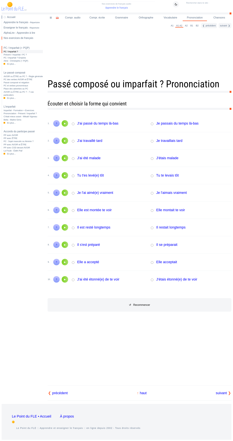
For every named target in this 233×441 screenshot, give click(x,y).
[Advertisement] (22, 209)
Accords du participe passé (19, 131)
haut (143, 393)
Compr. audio (72, 17)
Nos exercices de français (18, 38)
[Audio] (65, 123)
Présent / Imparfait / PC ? (15, 54)
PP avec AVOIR (11, 135)
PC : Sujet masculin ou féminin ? (18, 141)
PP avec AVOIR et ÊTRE (15, 144)
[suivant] (225, 25)
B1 (191, 25)
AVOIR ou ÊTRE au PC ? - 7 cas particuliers (19, 93)
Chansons (219, 17)
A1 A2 (179, 25)
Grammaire (121, 17)
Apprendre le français (116, 6)
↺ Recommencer (139, 305)
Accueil (11, 17)
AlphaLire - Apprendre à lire (19, 32)
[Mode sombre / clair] (176, 4)
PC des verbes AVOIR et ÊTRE (18, 79)
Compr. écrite (97, 17)
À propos (67, 416)
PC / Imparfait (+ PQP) (16, 47)
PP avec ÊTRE (10, 138)
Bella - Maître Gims (12, 120)
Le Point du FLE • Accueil (31, 416)
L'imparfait (9, 106)
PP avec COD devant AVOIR (17, 147)
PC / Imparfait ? (11, 51)
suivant (221, 393)
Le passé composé (14, 72)
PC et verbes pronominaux (16, 85)
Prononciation (195, 17)
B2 (197, 25)
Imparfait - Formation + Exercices (19, 110)
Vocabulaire (170, 17)
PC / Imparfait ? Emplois (15, 58)
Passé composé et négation (16, 82)
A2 (186, 25)
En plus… (11, 64)
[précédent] (209, 25)
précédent (60, 393)
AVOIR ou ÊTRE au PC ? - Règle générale (23, 76)
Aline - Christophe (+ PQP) (16, 61)
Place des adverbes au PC (16, 88)
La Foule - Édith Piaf (13, 150)
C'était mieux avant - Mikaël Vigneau (20, 116)
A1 (172, 25)
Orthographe (146, 17)
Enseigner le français (21, 27)
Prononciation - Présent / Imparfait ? (20, 113)
